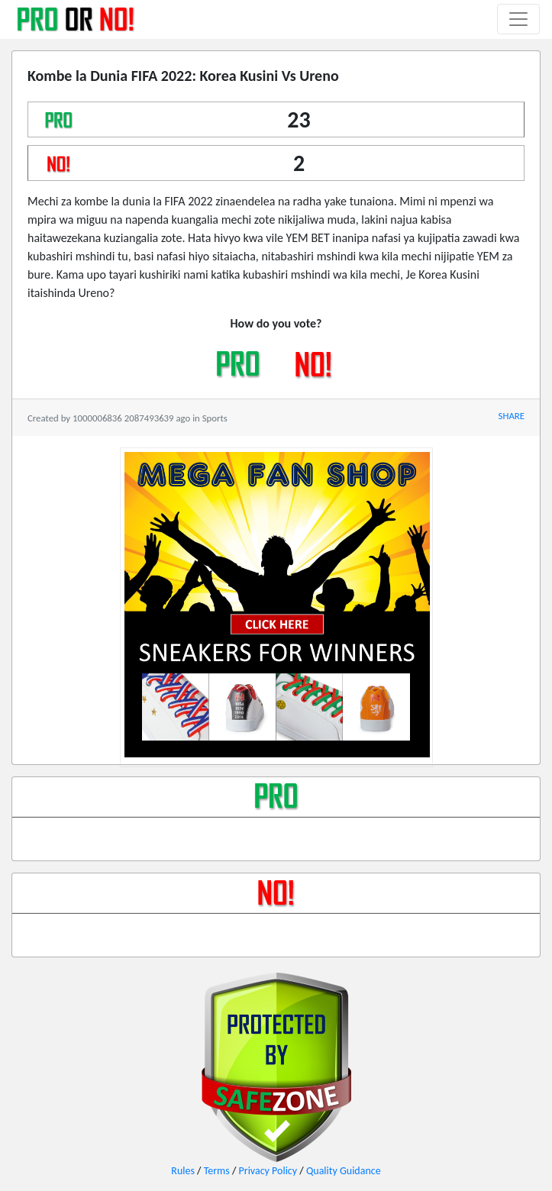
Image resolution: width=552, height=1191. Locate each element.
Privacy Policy (268, 1170)
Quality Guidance (343, 1170)
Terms (217, 1170)
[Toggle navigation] (518, 19)
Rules (183, 1170)
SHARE (512, 415)
